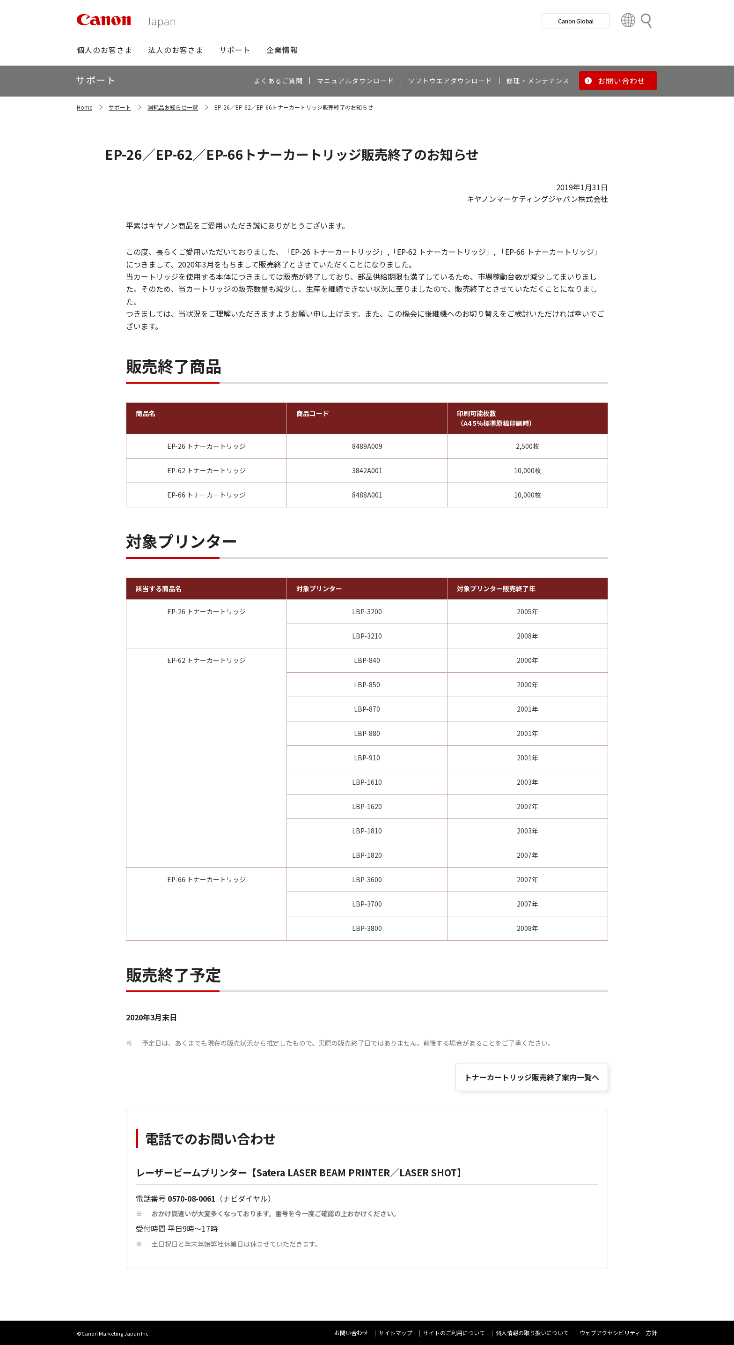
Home (84, 107)
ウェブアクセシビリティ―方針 (618, 1333)
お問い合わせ (351, 1333)
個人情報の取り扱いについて (532, 1333)
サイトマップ (395, 1333)
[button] (104, 49)
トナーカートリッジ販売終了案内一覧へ (531, 1077)
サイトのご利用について (454, 1333)
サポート (120, 107)
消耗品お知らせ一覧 (172, 107)
